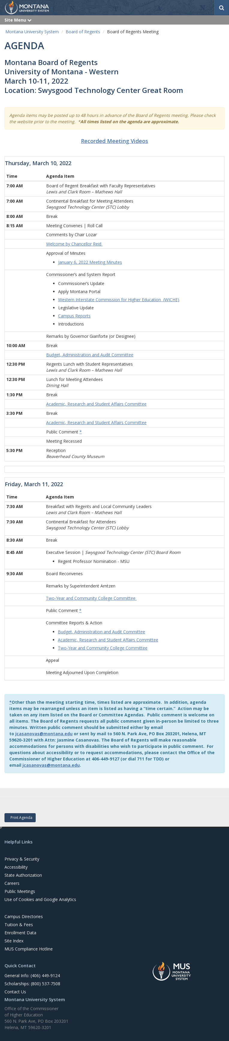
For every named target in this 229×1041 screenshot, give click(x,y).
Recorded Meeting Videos (114, 140)
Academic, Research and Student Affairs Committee (108, 640)
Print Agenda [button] (20, 817)
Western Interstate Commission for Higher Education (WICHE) (118, 299)
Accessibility (16, 867)
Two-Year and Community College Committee (91, 598)
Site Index (13, 941)
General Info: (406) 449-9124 (32, 975)
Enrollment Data (20, 932)
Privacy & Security (21, 859)
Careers (11, 883)
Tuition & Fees (18, 924)
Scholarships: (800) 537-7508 (32, 983)
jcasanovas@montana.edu (44, 733)
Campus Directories (23, 916)
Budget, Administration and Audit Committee (101, 632)
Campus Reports (74, 316)
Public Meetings (19, 891)
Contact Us (15, 992)
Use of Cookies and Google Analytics (40, 899)
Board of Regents (83, 31)
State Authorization (23, 875)
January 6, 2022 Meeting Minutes (90, 262)
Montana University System (32, 31)
